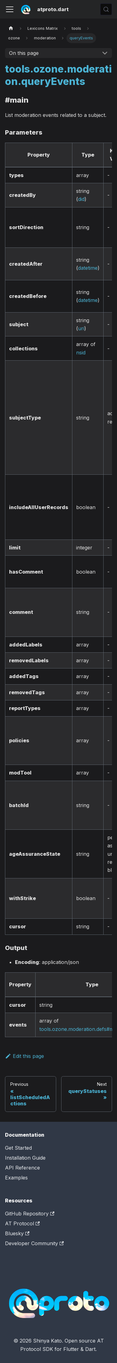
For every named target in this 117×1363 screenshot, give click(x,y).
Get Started (18, 1148)
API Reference (22, 1168)
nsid (80, 352)
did (81, 199)
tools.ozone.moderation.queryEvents (58, 75)
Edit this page (24, 1056)
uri (81, 328)
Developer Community (34, 1243)
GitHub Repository (29, 1213)
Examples (16, 1177)
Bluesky (17, 1233)
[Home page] (11, 28)
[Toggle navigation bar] (9, 9)
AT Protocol (22, 1223)
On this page (24, 53)
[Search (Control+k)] (106, 9)
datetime (88, 268)
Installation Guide (25, 1158)
